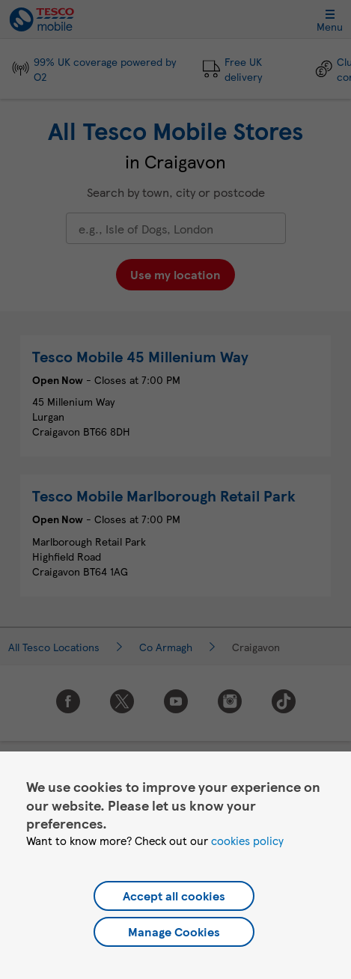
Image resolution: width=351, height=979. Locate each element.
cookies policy (247, 840)
